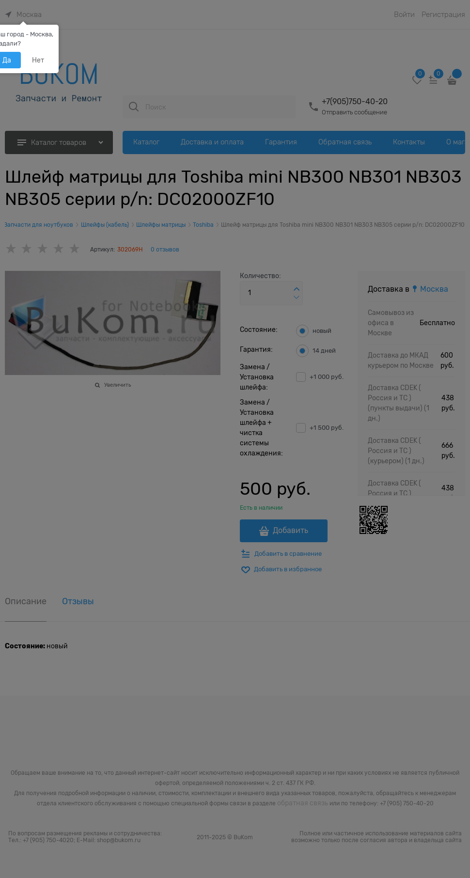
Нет (38, 60)
